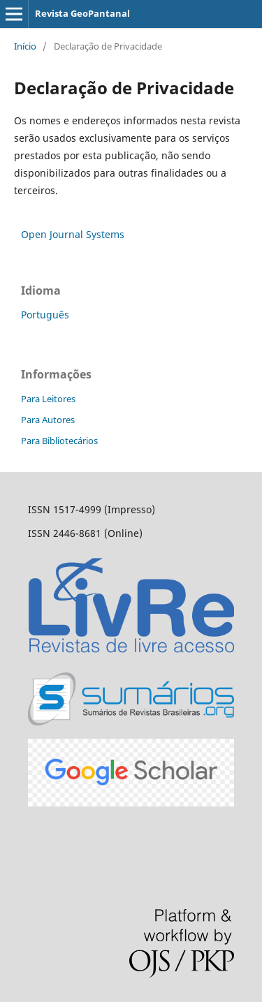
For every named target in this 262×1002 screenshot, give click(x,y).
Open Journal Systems (72, 234)
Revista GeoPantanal (82, 13)
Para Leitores (48, 398)
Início (25, 46)
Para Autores (48, 419)
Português (45, 314)
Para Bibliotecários (59, 440)
